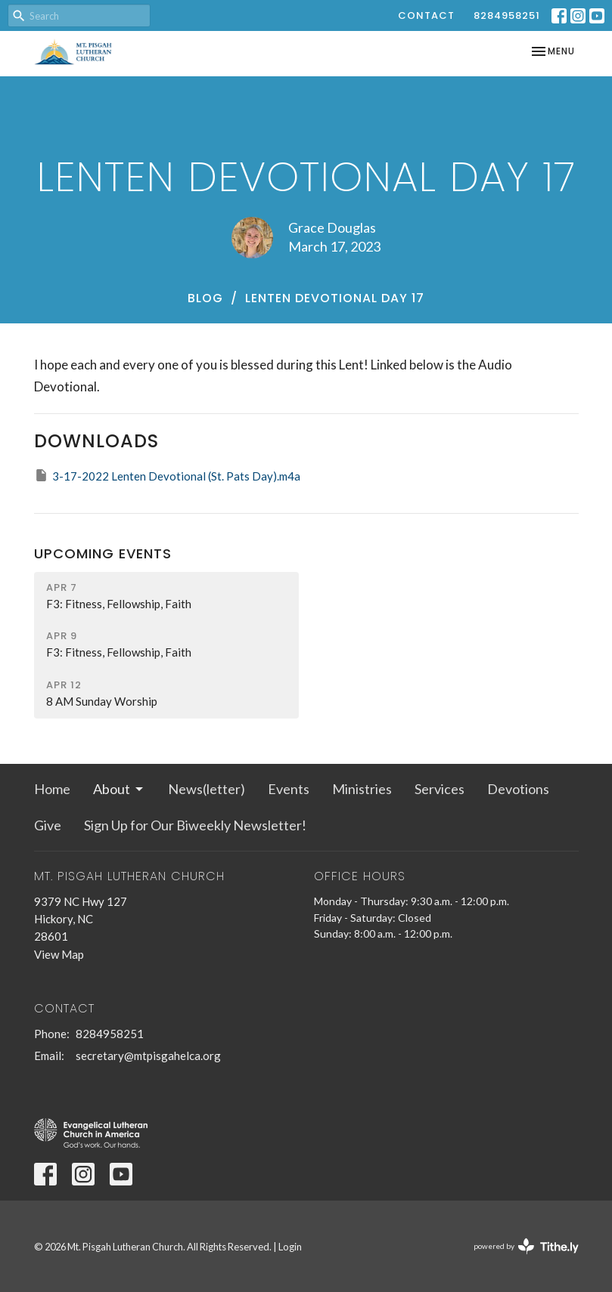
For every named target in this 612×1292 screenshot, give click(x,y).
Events (288, 788)
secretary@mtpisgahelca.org (148, 1055)
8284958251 (507, 15)
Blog (205, 298)
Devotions (518, 788)
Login (290, 1247)
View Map (59, 954)
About (119, 788)
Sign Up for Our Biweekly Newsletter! (195, 825)
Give (47, 825)
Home (52, 788)
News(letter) (206, 788)
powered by (526, 1246)
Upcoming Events (103, 553)
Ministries (362, 788)
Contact (426, 15)
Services (439, 788)
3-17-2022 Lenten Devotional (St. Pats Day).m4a (167, 475)
